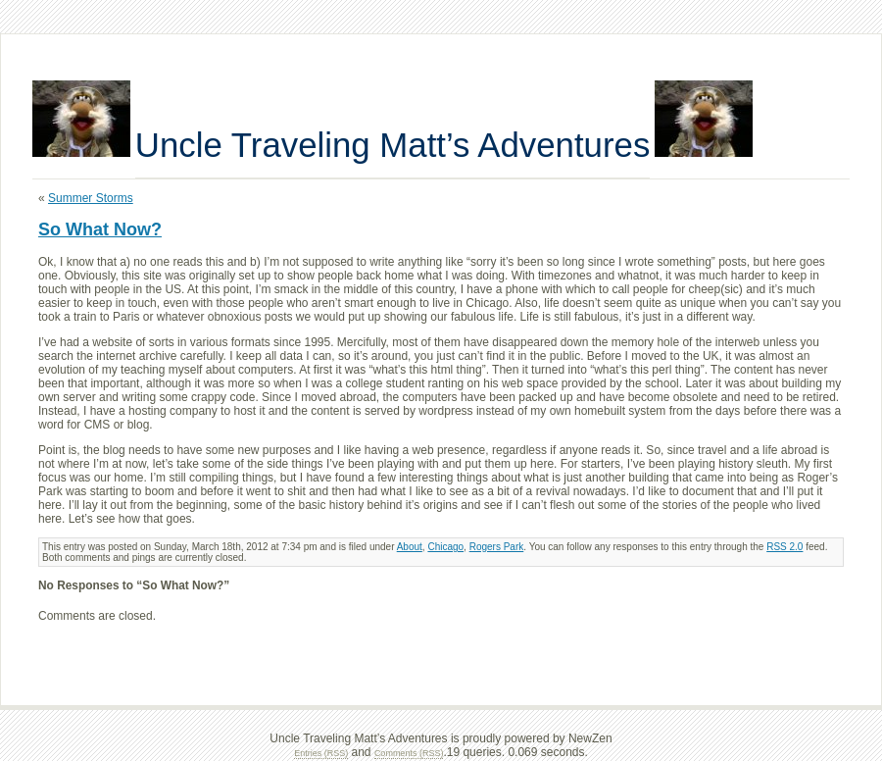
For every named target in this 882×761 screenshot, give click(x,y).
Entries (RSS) (321, 753)
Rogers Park (496, 546)
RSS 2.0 (784, 546)
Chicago (445, 546)
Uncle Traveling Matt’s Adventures (392, 145)
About (409, 546)
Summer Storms (90, 198)
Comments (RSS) (409, 753)
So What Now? (100, 229)
